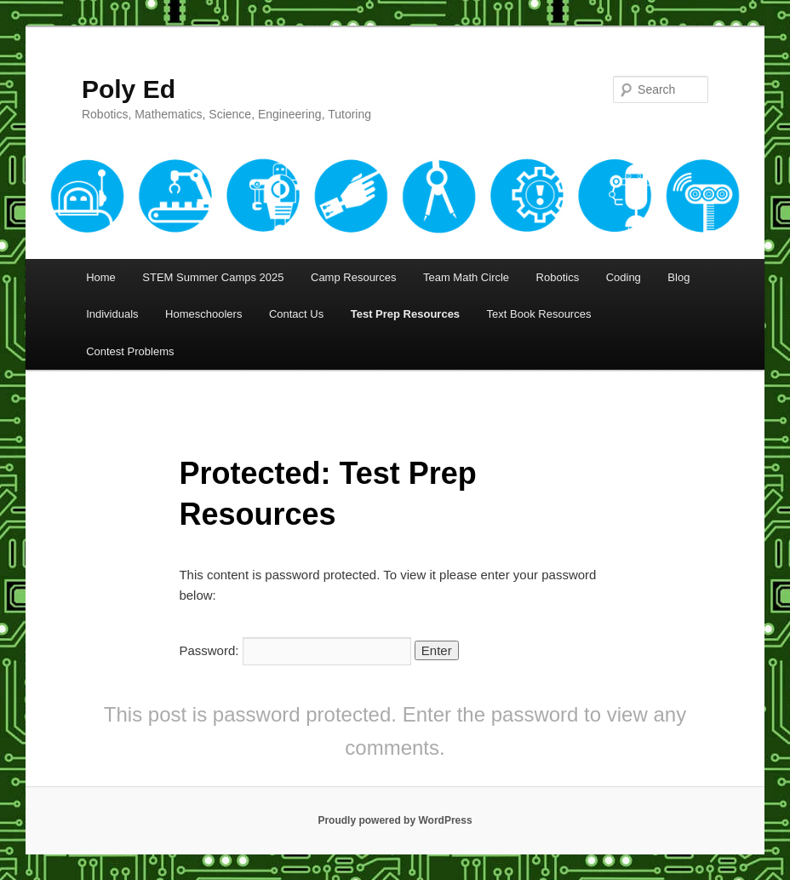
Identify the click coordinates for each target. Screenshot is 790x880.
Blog (678, 277)
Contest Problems (130, 351)
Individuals (112, 314)
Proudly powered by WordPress (395, 820)
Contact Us (296, 314)
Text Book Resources (539, 314)
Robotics (558, 277)
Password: (294, 650)
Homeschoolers (203, 314)
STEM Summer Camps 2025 (212, 277)
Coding (623, 277)
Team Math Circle (466, 277)
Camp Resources (353, 277)
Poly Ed (128, 89)
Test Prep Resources (405, 314)
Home (101, 277)
